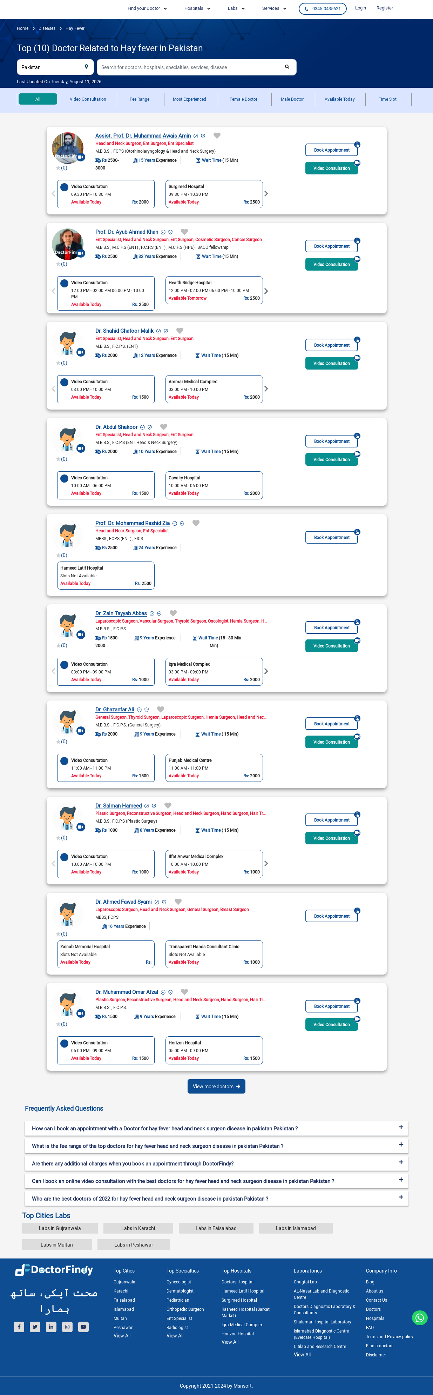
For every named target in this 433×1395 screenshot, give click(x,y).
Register (385, 8)
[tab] (216, 1108)
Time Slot (388, 99)
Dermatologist (180, 1291)
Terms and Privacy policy (389, 1336)
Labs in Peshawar (133, 1244)
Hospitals (375, 1318)
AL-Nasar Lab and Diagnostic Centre (321, 1294)
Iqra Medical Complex (242, 1324)
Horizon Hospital (238, 1333)
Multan (120, 1318)
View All (122, 1335)
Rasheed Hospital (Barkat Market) (246, 1312)
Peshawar (123, 1327)
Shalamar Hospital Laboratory (322, 1321)
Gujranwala (124, 1281)
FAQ (370, 1327)
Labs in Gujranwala (60, 1228)
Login (360, 8)
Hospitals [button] (193, 8)
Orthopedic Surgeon (185, 1309)
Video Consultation (88, 99)
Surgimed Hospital (239, 1300)
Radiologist (177, 1327)
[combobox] (55, 67)
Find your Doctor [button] (144, 8)
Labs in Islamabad (296, 1228)
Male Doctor (292, 99)
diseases (46, 28)
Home (22, 28)
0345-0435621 (322, 8)
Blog (370, 1281)
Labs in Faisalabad (216, 1228)
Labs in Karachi (138, 1228)
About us (374, 1291)
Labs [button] (233, 8)
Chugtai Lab (305, 1281)
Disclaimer (376, 1354)
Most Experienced (189, 99)
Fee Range (139, 99)
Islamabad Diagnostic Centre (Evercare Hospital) (321, 1334)
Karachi (121, 1291)
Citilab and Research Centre (320, 1346)
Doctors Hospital (237, 1281)
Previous (53, 193)
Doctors (373, 1309)
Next (266, 193)
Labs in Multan (57, 1244)
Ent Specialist (179, 1318)
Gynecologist (179, 1281)
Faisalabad (124, 1300)
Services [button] (270, 8)
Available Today (340, 99)
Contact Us (376, 1300)
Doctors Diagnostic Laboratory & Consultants (324, 1309)
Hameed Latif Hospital (243, 1291)
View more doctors (216, 1086)
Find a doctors (379, 1345)
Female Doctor (243, 99)
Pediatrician (178, 1300)
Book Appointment (336, 148)
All (37, 99)
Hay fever (74, 28)
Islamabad (124, 1309)
